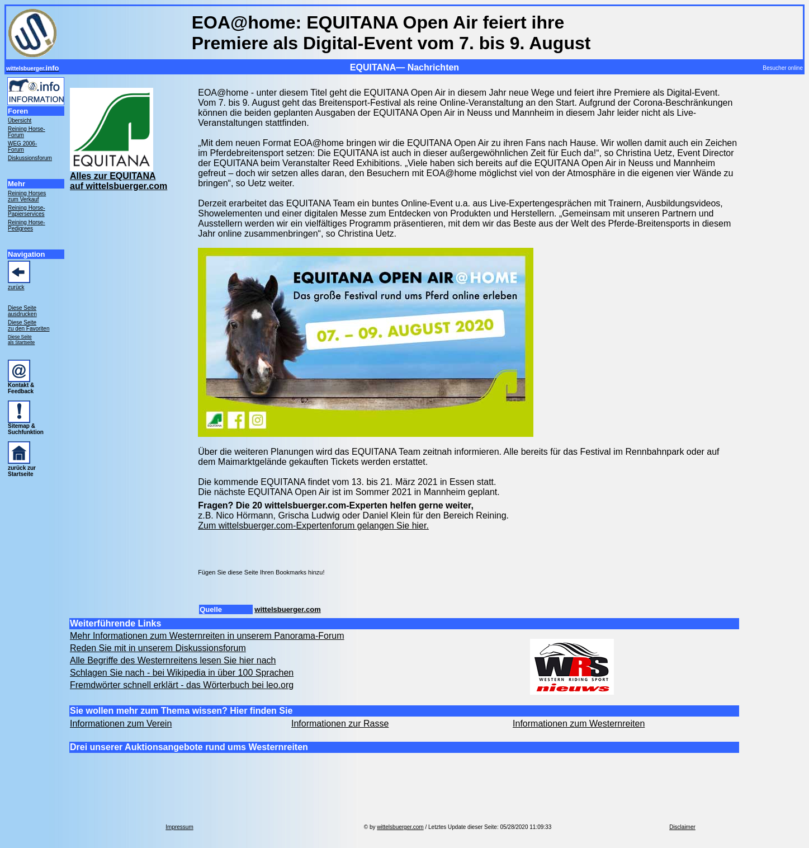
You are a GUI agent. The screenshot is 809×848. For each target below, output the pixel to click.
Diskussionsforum (30, 158)
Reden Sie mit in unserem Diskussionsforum (158, 648)
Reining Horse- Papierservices (26, 211)
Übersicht (19, 120)
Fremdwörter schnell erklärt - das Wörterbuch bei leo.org (182, 685)
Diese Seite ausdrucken (22, 311)
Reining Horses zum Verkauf (27, 196)
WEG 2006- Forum (22, 146)
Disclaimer (682, 827)
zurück (16, 287)
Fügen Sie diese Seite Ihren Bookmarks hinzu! (261, 572)
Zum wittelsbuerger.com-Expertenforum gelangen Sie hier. (313, 525)
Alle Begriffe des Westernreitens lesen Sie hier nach (173, 660)
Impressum (179, 827)
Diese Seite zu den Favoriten (29, 325)
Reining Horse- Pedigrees (26, 225)
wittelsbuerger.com (287, 609)
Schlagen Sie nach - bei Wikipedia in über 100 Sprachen (182, 672)
